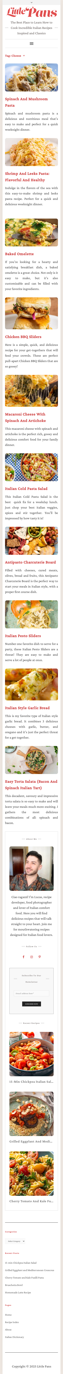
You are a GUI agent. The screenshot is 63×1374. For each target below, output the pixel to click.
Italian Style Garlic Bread (27, 707)
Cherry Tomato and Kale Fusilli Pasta (24, 1277)
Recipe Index (12, 1322)
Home (8, 1314)
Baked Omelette (19, 253)
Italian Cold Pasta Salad (26, 488)
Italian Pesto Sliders (23, 635)
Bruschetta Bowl (14, 1285)
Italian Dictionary (14, 1337)
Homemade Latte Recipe (18, 1292)
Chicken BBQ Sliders (23, 336)
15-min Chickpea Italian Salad (20, 1262)
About (8, 1329)
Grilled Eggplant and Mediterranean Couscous (29, 1270)
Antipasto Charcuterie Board (30, 562)
